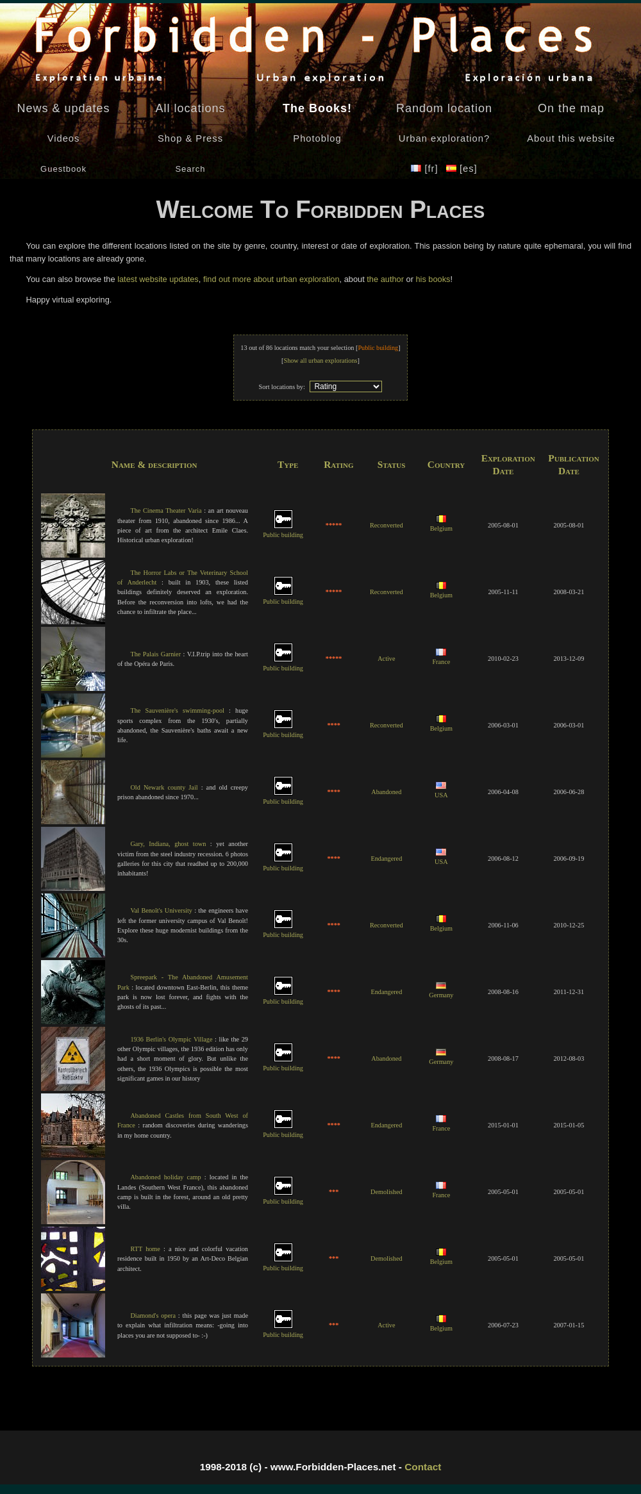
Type (288, 464)
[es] (462, 168)
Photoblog (317, 138)
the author (385, 279)
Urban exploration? (444, 138)
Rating (338, 464)
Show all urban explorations (320, 360)
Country (446, 464)
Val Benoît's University (161, 910)
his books (432, 279)
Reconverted (386, 525)
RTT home (145, 1248)
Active (386, 658)
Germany (441, 991)
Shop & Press (190, 138)
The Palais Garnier (155, 654)
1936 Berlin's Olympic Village (171, 1039)
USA (441, 791)
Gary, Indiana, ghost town (168, 843)
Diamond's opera (153, 1315)
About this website (571, 138)
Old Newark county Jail (163, 787)
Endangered (386, 858)
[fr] (426, 168)
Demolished (386, 1191)
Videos (63, 138)
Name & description (154, 464)
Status (392, 464)
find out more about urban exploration (271, 279)
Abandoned (386, 791)
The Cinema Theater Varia (165, 510)
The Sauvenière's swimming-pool (177, 710)
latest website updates (158, 279)
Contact (422, 1466)
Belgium (441, 524)
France (441, 657)
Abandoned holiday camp (165, 1177)
